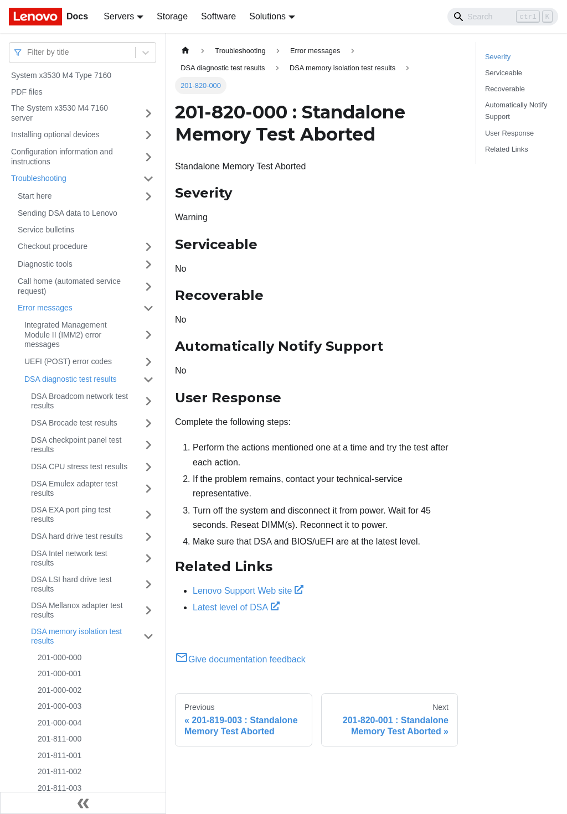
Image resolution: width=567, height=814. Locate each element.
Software (218, 16)
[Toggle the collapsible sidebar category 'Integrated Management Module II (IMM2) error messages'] (148, 335)
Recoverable (505, 89)
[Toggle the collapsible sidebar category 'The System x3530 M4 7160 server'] (148, 113)
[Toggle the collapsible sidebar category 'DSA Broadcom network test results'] (148, 401)
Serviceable (503, 73)
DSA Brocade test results (74, 422)
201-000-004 (59, 722)
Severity (498, 57)
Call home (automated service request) (69, 286)
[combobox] (28, 52)
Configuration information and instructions (62, 156)
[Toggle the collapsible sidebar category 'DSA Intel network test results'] (148, 559)
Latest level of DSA (236, 607)
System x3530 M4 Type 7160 (61, 75)
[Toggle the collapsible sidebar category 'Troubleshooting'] (148, 179)
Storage (172, 16)
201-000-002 (59, 690)
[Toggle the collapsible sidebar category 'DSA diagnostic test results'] (148, 379)
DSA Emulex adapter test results (74, 488)
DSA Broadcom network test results (79, 401)
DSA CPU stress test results (79, 466)
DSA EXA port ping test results (71, 514)
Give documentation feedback (240, 659)
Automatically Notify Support (516, 111)
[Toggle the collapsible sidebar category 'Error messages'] (148, 308)
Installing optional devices (55, 134)
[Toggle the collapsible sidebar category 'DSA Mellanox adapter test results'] (148, 611)
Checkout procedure (52, 246)
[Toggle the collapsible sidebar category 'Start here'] (148, 196)
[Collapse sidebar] (83, 803)
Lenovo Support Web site (248, 590)
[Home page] (185, 50)
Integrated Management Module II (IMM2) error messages (65, 334)
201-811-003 (59, 788)
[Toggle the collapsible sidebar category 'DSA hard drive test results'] (148, 537)
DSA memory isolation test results (76, 636)
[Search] (502, 16)
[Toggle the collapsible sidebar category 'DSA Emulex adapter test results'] (148, 489)
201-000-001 (59, 673)
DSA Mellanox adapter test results (77, 610)
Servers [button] (119, 16)
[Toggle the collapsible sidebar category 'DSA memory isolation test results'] (148, 637)
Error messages (45, 307)
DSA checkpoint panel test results (76, 444)
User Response (509, 133)
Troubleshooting (38, 178)
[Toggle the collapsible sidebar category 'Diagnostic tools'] (148, 264)
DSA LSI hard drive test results (71, 584)
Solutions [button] (267, 16)
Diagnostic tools (45, 264)
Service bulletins (46, 229)
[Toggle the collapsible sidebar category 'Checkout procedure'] (148, 247)
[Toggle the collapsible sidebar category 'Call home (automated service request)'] (148, 286)
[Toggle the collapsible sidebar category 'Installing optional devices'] (148, 135)
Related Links (506, 149)
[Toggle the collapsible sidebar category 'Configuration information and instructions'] (148, 157)
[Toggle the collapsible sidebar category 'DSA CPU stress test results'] (148, 467)
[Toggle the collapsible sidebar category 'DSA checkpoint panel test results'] (148, 445)
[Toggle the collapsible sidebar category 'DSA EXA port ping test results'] (148, 515)
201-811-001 (59, 755)
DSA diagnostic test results (70, 379)
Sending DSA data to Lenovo (67, 213)
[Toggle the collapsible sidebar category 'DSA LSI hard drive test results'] (148, 585)
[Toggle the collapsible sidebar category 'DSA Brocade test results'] (148, 423)
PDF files (27, 91)
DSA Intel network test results (69, 558)
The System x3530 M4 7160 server (59, 112)
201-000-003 (59, 706)
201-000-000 (59, 657)
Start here (34, 195)
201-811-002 (59, 771)
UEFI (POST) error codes (68, 361)
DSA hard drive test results (77, 536)
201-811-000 (59, 738)
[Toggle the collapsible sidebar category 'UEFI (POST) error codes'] (148, 362)
